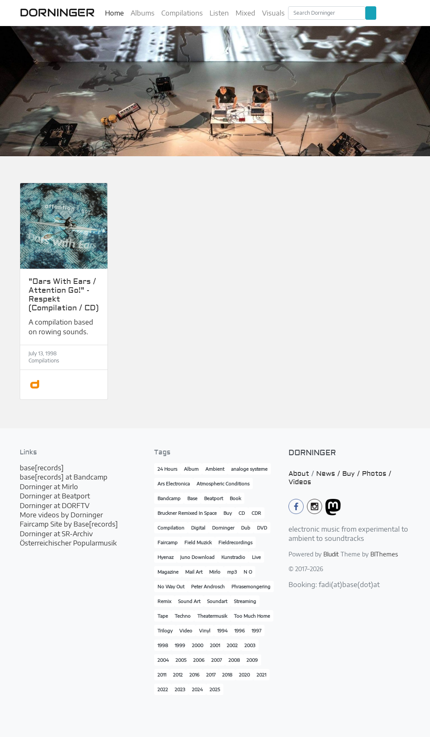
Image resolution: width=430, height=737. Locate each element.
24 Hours (167, 469)
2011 (161, 674)
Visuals (273, 13)
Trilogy (165, 630)
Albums (143, 13)
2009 (252, 660)
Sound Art (189, 601)
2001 (215, 645)
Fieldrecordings (235, 542)
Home (114, 13)
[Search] (326, 13)
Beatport (213, 498)
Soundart (217, 601)
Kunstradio (233, 557)
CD (242, 513)
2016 (194, 674)
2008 (234, 660)
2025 (215, 689)
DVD (262, 527)
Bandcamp (169, 498)
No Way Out (170, 586)
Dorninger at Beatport (55, 496)
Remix (164, 601)
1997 (256, 630)
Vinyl (204, 630)
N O (248, 571)
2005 (181, 660)
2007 (216, 660)
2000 (197, 645)
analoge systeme (249, 469)
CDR (256, 513)
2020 (244, 674)
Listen (219, 13)
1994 (222, 630)
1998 (162, 645)
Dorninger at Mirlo (49, 487)
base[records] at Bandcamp (64, 477)
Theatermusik (212, 616)
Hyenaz (165, 557)
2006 (199, 660)
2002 (232, 645)
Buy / (352, 473)
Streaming (245, 601)
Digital (198, 527)
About (298, 473)
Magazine (167, 571)
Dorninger (223, 527)
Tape (162, 616)
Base (192, 498)
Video (185, 630)
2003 (249, 645)
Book (235, 498)
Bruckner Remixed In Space (187, 513)
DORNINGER (57, 12)
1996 (239, 630)
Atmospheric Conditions (223, 483)
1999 (180, 645)
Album (191, 469)
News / (329, 473)
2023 (180, 689)
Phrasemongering (250, 586)
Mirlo (214, 571)
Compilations (182, 13)
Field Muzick (198, 542)
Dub (245, 527)
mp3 (232, 571)
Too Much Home (252, 616)
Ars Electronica (173, 483)
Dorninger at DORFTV (54, 505)
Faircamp (167, 542)
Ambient (214, 469)
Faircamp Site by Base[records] (69, 524)
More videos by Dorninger (61, 515)
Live (256, 557)
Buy (227, 513)
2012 (178, 674)
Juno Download (197, 557)
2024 (197, 689)
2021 (261, 674)
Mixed (245, 13)
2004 (163, 660)
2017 (210, 674)
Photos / (376, 473)
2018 (227, 674)
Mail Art (193, 571)
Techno (183, 616)
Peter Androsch (208, 586)
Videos (299, 482)
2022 (162, 689)
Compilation (170, 527)
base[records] (42, 468)
